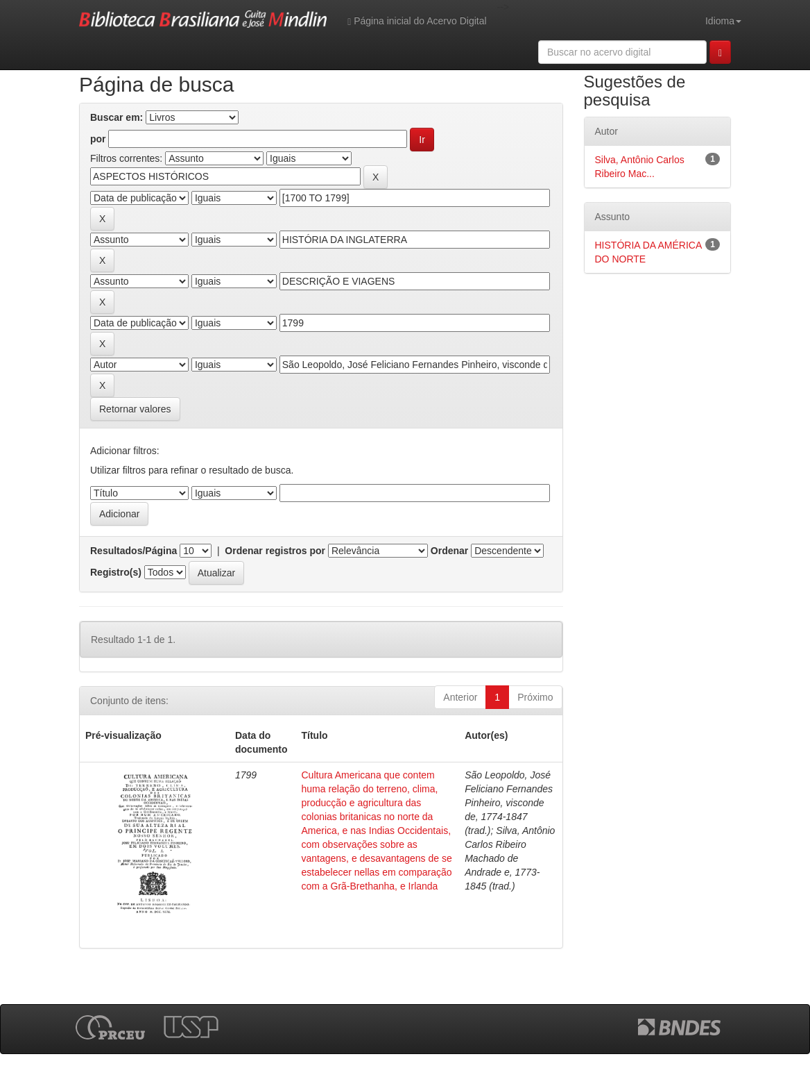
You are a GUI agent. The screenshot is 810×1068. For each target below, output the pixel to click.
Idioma (723, 20)
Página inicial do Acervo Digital (416, 21)
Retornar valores (135, 409)
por (98, 138)
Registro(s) (115, 572)
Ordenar (449, 550)
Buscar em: (116, 117)
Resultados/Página (133, 550)
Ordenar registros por (275, 550)
